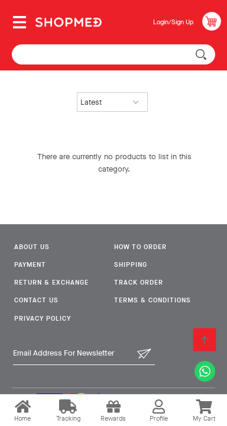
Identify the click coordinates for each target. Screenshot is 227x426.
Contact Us (36, 300)
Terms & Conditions (152, 300)
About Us (32, 247)
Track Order (138, 282)
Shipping (130, 264)
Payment (30, 264)
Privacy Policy (42, 318)
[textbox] (113, 54)
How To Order (140, 247)
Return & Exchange (51, 282)
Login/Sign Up (173, 22)
